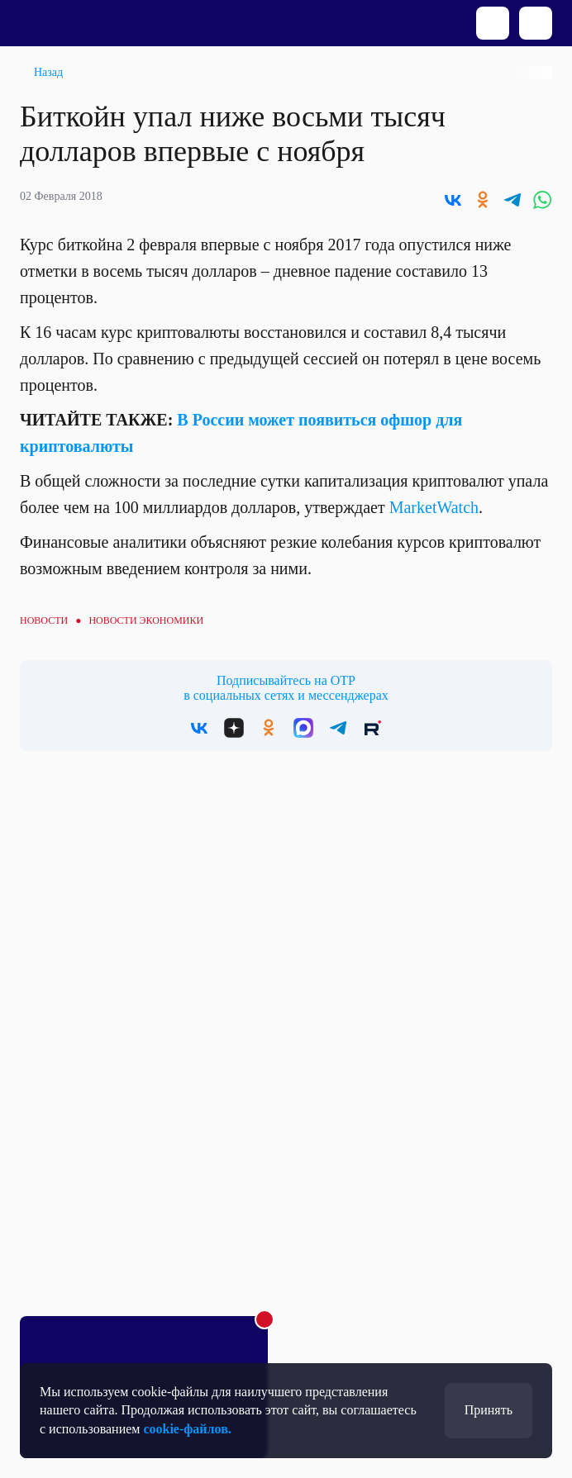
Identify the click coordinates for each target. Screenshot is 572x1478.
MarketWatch (434, 507)
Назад (48, 72)
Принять (488, 1410)
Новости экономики (145, 620)
